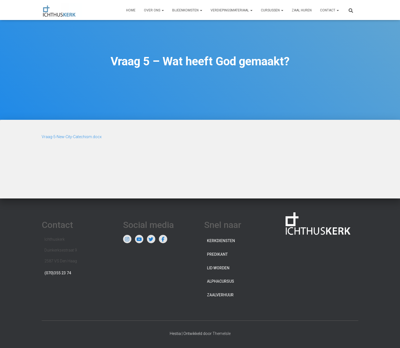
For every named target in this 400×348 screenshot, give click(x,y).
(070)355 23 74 (57, 273)
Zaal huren (302, 10)
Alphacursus (220, 281)
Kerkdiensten (221, 240)
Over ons (154, 10)
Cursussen (272, 10)
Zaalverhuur (220, 295)
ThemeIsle (221, 333)
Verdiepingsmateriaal (231, 10)
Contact (329, 10)
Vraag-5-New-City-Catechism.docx (72, 137)
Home (131, 10)
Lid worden (218, 268)
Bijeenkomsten (187, 10)
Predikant (217, 254)
